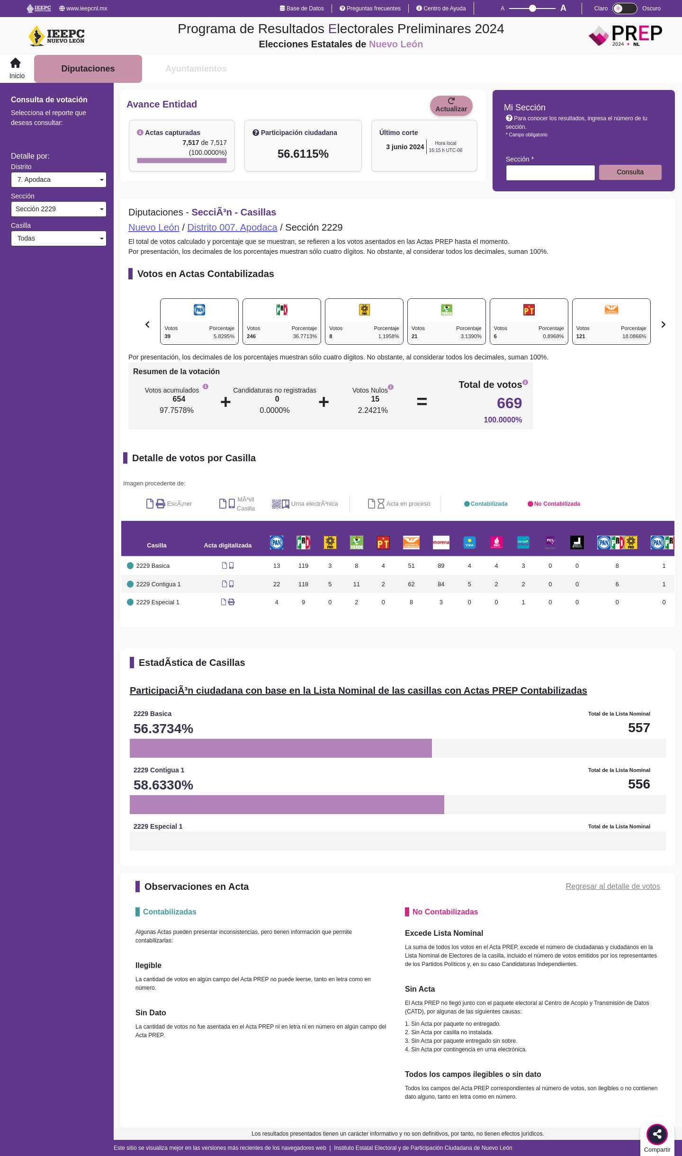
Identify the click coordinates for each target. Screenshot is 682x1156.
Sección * (520, 159)
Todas (24, 238)
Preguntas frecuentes (370, 8)
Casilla (21, 225)
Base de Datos (302, 8)
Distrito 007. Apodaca (233, 227)
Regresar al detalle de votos (613, 886)
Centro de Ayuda (441, 8)
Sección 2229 (35, 209)
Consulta (630, 172)
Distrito (21, 166)
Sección (23, 196)
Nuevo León (153, 227)
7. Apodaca (32, 179)
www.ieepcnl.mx (83, 8)
